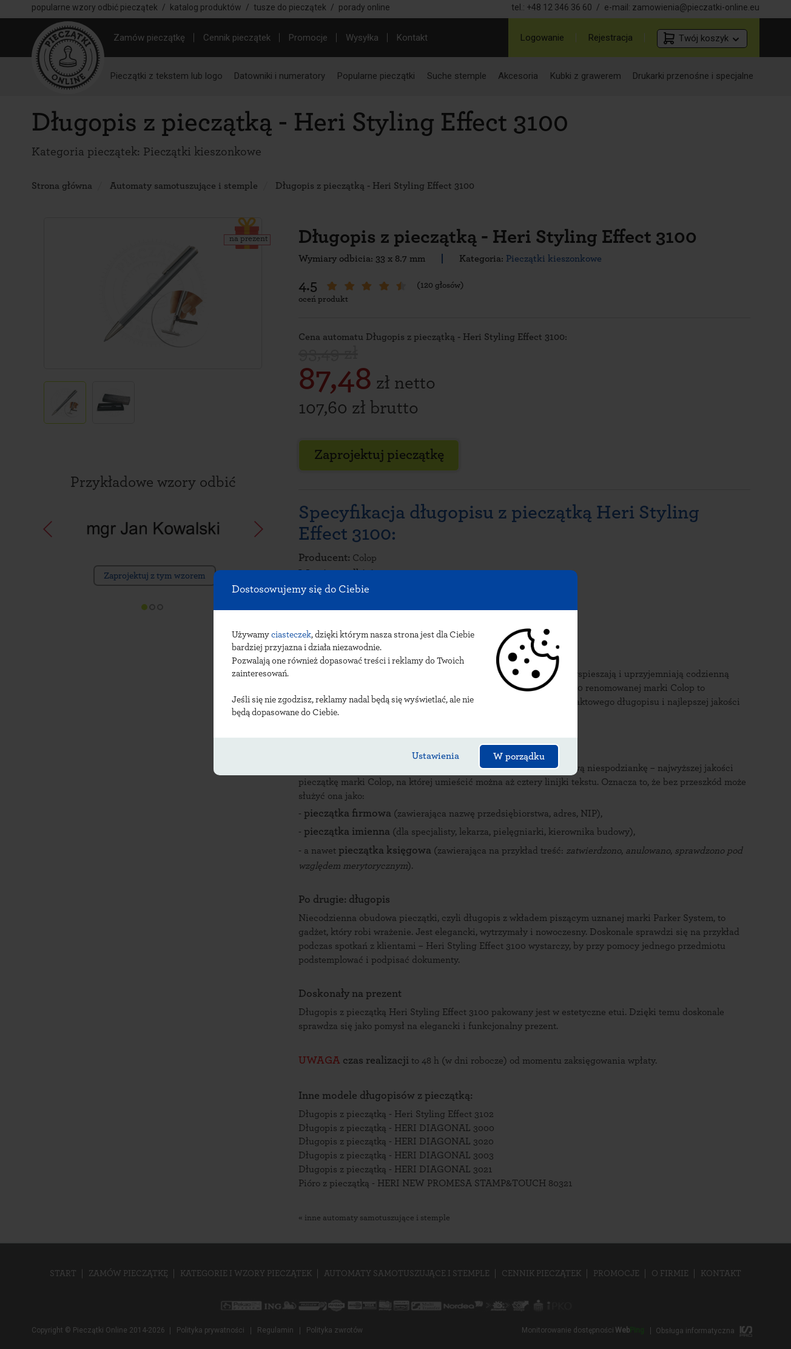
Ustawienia (435, 756)
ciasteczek (291, 634)
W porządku (519, 756)
